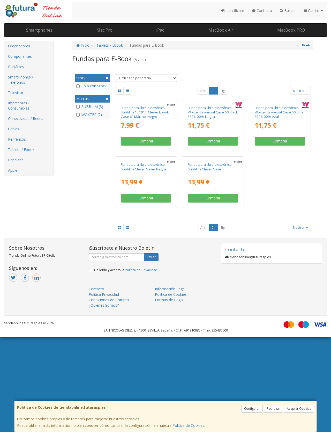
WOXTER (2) (89, 114)
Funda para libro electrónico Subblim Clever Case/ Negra (143, 261)
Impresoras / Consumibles (18, 105)
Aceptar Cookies (299, 408)
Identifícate (232, 10)
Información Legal (170, 383)
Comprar (146, 188)
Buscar (288, 10)
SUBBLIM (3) (89, 106)
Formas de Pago (169, 394)
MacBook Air (220, 30)
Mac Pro (104, 30)
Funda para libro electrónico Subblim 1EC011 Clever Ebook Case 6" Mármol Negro (145, 160)
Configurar (252, 408)
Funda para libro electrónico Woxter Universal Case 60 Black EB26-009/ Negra (213, 160)
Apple (12, 170)
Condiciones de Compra (109, 394)
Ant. (203, 91)
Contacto (262, 10)
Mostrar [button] (300, 91)
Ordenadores (19, 46)
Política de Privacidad (141, 365)
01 (213, 91)
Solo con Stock (91, 85)
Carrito (313, 10)
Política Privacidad (104, 389)
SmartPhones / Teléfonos (20, 80)
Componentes (20, 56)
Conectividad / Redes (25, 118)
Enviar (151, 352)
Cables (13, 128)
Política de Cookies (188, 425)
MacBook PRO (291, 30)
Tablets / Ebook (21, 149)
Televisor (15, 92)
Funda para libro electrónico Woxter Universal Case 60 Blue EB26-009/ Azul (279, 160)
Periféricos (17, 139)
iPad (160, 30)
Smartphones (39, 30)
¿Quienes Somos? (104, 400)
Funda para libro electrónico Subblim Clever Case (210, 261)
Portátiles (16, 66)
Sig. (223, 91)
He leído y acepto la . (126, 365)
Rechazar (273, 408)
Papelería (16, 159)
